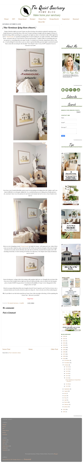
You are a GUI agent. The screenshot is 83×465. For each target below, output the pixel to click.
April (65, 400)
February (66, 404)
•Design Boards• (54, 19)
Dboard (4, 424)
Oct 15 (67, 375)
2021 (64, 345)
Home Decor (5, 430)
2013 (64, 411)
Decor (4, 426)
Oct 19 (67, 371)
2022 (64, 343)
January (66, 406)
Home (31, 349)
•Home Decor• (22, 19)
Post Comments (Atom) (15, 352)
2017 (64, 354)
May (65, 397)
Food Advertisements (77, 85)
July (65, 393)
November (67, 362)
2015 (64, 358)
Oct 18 (67, 373)
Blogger (56, 454)
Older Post (54, 349)
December (67, 360)
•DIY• (13, 19)
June (65, 395)
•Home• (6, 19)
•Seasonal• (76, 19)
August (66, 391)
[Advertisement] (67, 34)
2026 (64, 336)
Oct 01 (67, 386)
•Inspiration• (66, 19)
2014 (64, 409)
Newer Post (6, 349)
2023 (64, 340)
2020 (64, 347)
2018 (64, 352)
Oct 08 (67, 384)
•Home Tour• (42, 19)
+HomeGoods (10, 36)
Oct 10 (67, 378)
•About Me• (41, 22)
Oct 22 (67, 366)
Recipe (4, 432)
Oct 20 (67, 369)
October (66, 365)
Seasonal (4, 434)
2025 (64, 338)
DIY (3, 428)
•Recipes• (33, 19)
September (67, 389)
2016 (64, 356)
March (66, 402)
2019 (64, 349)
